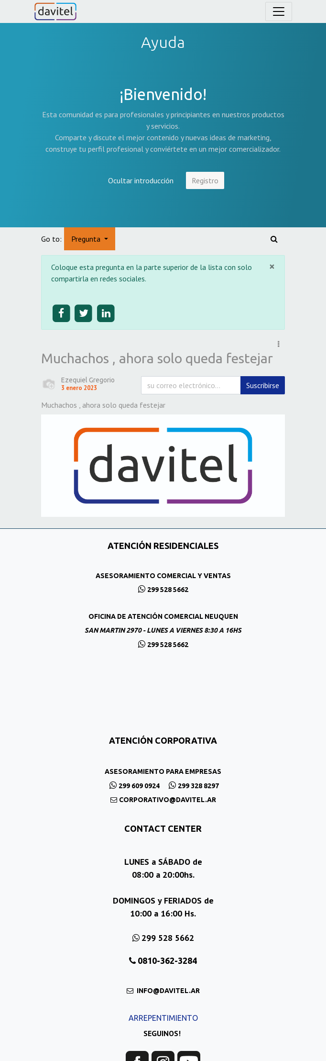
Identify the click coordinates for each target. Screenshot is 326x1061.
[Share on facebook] (61, 313)
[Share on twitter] (84, 313)
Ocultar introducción (141, 180)
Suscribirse (262, 385)
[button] (278, 344)
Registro (205, 180)
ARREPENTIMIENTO (163, 1018)
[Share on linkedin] (106, 313)
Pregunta (86, 239)
